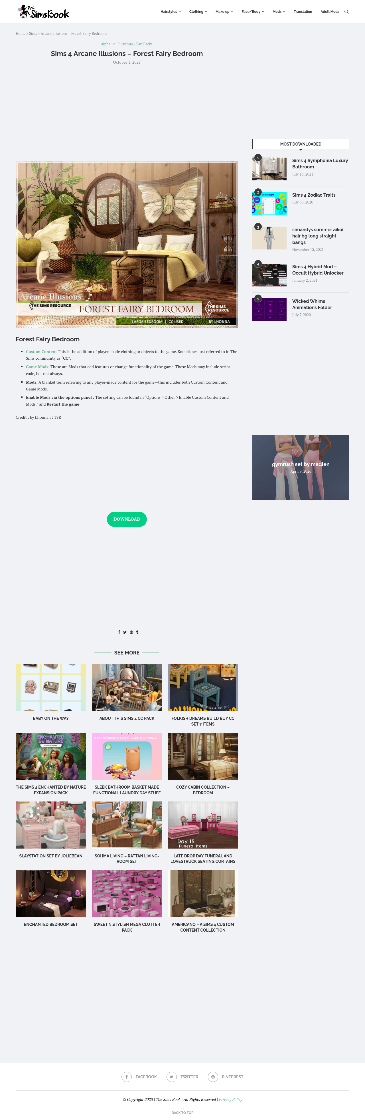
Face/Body (251, 12)
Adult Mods (330, 12)
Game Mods (37, 366)
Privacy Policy (230, 1099)
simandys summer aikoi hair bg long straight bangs (317, 236)
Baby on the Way (51, 718)
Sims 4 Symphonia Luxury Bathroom (320, 164)
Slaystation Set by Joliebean (51, 856)
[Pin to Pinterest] (131, 632)
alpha (105, 44)
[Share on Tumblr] (137, 632)
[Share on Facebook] (119, 632)
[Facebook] (139, 1077)
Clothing (196, 12)
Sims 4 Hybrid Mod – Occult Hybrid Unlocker (318, 270)
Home (20, 33)
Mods (277, 12)
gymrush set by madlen (301, 464)
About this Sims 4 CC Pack (127, 718)
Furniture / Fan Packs (135, 44)
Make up (223, 12)
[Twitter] (182, 1077)
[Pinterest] (226, 1077)
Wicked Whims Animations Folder (312, 304)
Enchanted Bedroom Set (51, 924)
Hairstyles (169, 12)
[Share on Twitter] (125, 632)
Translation (303, 12)
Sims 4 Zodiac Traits (314, 195)
